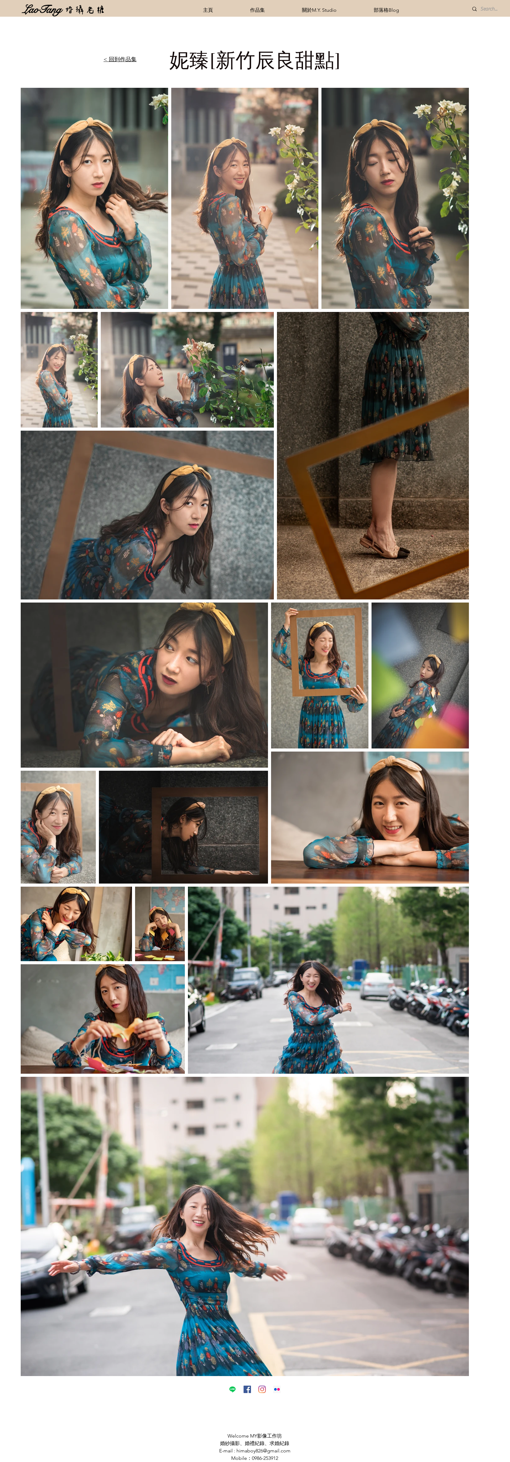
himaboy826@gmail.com (263, 1451)
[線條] (232, 1389)
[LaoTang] (41, 10)
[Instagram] (262, 1389)
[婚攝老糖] (85, 10)
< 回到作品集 (120, 59)
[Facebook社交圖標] (247, 1389)
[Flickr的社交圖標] (277, 1389)
